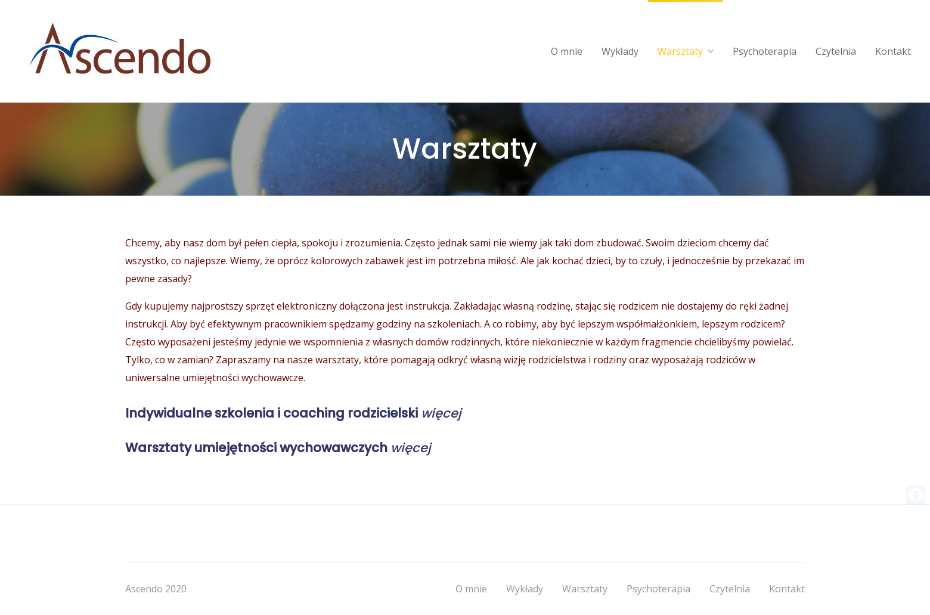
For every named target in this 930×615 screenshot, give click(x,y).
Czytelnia (836, 51)
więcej (441, 413)
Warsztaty (680, 51)
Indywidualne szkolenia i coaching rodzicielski (273, 413)
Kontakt (893, 51)
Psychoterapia (764, 51)
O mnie (566, 51)
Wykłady (620, 51)
